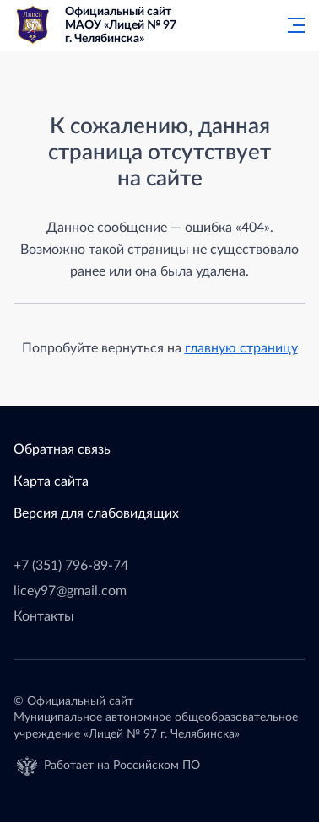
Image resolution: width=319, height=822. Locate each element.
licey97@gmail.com (70, 591)
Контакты (44, 616)
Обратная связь (62, 449)
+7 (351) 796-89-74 (71, 565)
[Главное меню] (291, 25)
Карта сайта (51, 481)
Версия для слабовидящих (96, 513)
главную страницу (241, 348)
